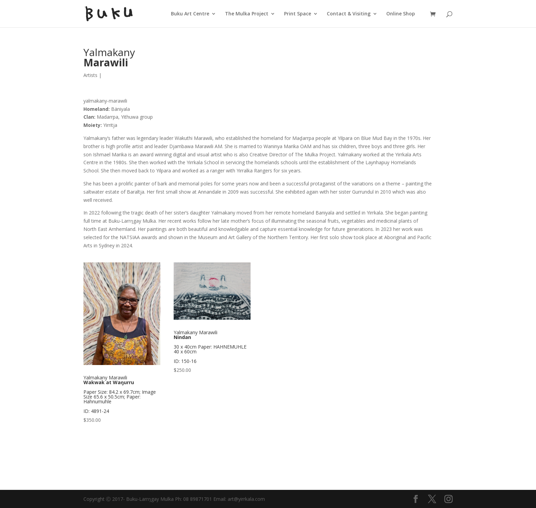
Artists (90, 75)
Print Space (297, 14)
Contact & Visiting (349, 14)
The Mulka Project (246, 14)
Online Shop (400, 14)
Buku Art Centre (190, 14)
